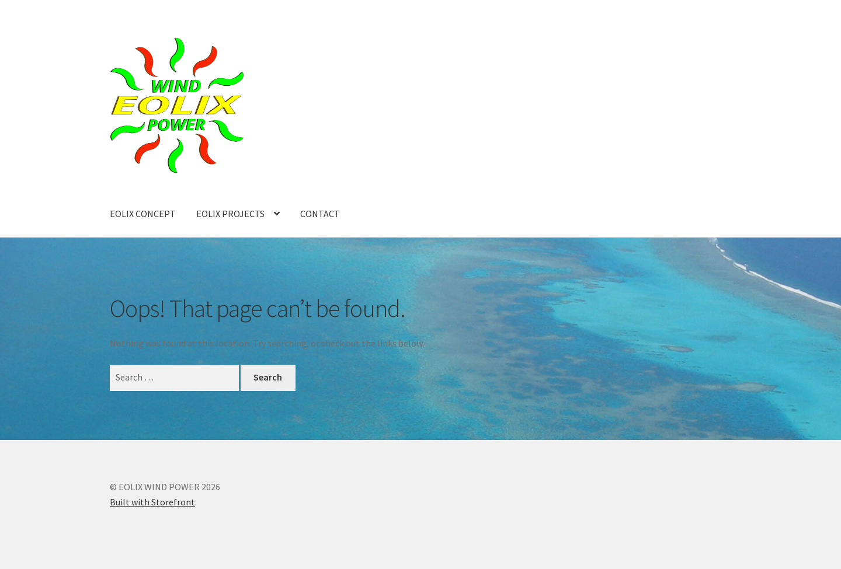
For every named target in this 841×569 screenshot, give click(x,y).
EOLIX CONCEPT (143, 213)
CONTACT (320, 213)
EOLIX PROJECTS (230, 213)
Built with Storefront (152, 502)
